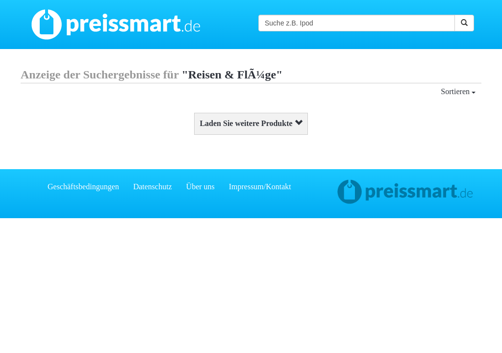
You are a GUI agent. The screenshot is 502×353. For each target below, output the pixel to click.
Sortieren (458, 91)
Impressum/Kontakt (260, 186)
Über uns (200, 186)
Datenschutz (152, 186)
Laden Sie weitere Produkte (251, 123)
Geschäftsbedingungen (83, 186)
